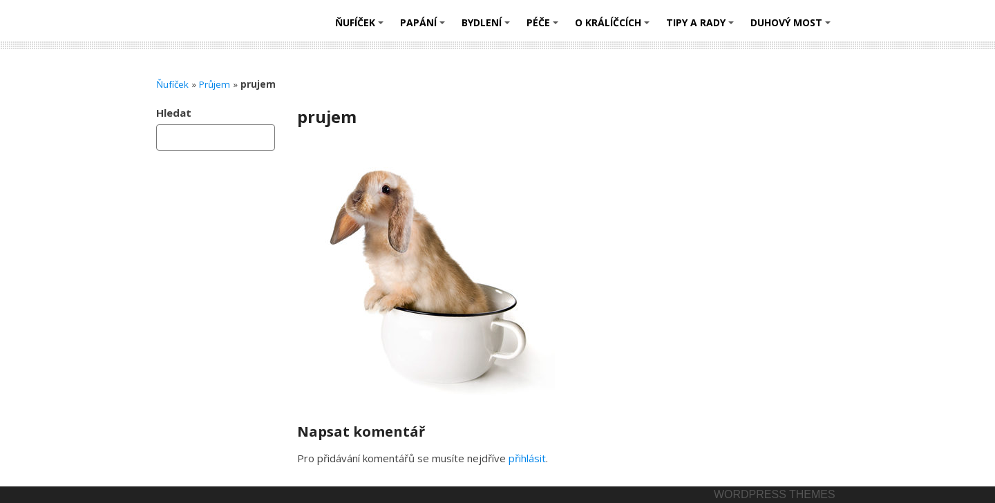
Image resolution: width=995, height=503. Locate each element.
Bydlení (488, 27)
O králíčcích (614, 27)
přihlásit (527, 458)
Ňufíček (361, 27)
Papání (424, 27)
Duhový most (792, 27)
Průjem (214, 84)
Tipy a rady (702, 27)
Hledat (173, 113)
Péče (544, 27)
